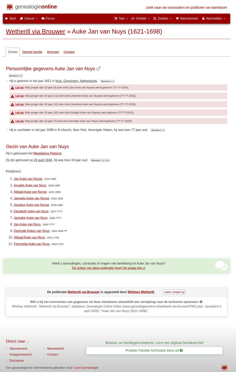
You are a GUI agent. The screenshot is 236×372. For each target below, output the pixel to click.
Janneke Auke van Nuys (31, 218)
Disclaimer (16, 360)
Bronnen (53, 52)
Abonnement (18, 348)
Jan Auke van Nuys (27, 224)
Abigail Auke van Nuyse (30, 191)
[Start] (36, 7)
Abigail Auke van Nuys (29, 237)
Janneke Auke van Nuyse (31, 198)
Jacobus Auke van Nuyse (31, 205)
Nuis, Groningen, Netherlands (76, 81)
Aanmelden (213, 18)
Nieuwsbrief (55, 348)
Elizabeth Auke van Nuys (31, 211)
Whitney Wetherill (141, 292)
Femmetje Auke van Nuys (32, 244)
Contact (52, 354)
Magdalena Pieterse (48, 153)
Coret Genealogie (86, 367)
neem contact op (174, 292)
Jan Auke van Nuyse (28, 178)
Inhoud (28, 18)
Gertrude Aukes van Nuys (32, 231)
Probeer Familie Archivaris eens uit (154, 350)
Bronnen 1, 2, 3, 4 (100, 160)
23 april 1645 (43, 160)
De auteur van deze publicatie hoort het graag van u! (109, 268)
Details (13, 52)
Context (69, 52)
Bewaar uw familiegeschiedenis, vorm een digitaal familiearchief (154, 343)
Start (10, 18)
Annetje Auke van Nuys (30, 185)
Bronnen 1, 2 (15, 76)
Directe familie (32, 52)
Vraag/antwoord (20, 354)
